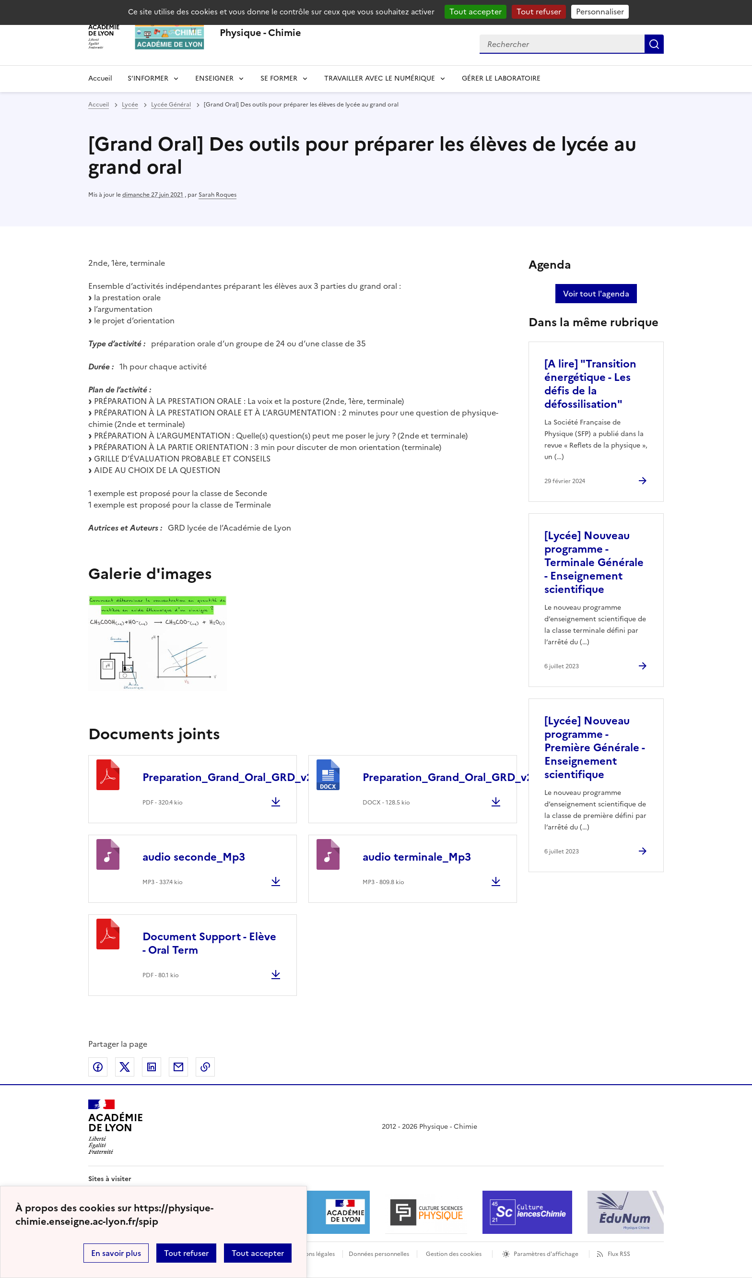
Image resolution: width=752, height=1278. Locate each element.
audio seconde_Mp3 (193, 857)
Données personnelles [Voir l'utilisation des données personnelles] (379, 1254)
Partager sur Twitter (124, 1067)
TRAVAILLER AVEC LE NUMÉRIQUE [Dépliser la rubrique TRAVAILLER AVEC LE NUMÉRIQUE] (379, 78)
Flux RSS (619, 1254)
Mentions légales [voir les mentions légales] (312, 1254)
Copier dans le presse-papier (205, 1067)
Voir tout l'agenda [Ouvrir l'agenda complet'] (596, 293)
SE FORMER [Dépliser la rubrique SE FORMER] (278, 78)
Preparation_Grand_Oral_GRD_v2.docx (462, 777)
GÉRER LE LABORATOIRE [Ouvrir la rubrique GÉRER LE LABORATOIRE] (501, 78)
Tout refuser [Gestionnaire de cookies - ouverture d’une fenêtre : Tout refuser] (539, 11)
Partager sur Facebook (97, 1067)
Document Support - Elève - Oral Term (209, 943)
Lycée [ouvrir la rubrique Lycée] (130, 104)
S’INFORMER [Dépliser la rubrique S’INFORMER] (148, 78)
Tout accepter (258, 1253)
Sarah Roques (217, 194)
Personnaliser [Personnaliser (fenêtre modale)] (600, 11)
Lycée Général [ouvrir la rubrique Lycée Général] (171, 104)
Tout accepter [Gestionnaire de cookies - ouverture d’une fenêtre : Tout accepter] (475, 11)
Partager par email (178, 1067)
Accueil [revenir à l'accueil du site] (100, 78)
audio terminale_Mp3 (417, 857)
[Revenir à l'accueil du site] (115, 1127)
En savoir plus (116, 1253)
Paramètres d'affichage (546, 1254)
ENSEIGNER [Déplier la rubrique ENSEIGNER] (214, 78)
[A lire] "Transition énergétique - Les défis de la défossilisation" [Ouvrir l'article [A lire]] (590, 384)
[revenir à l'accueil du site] (260, 32)
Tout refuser (186, 1253)
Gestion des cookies (454, 1254)
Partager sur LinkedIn (151, 1067)
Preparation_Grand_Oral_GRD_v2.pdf (237, 777)
